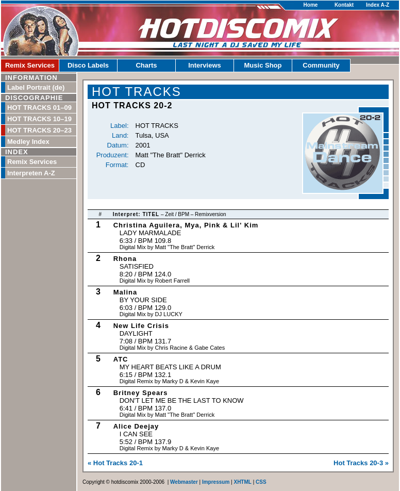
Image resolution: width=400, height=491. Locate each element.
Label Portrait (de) (35, 87)
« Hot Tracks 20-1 (115, 463)
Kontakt (344, 5)
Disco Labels (88, 65)
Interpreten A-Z (31, 173)
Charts (146, 65)
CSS (261, 482)
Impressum (215, 482)
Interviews (204, 65)
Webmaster (184, 482)
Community (321, 65)
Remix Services (30, 65)
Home (311, 5)
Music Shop (263, 65)
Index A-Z (377, 5)
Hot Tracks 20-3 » (361, 463)
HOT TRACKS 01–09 (39, 107)
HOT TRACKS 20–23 (39, 130)
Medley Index (28, 141)
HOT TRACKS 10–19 (39, 119)
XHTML (242, 482)
